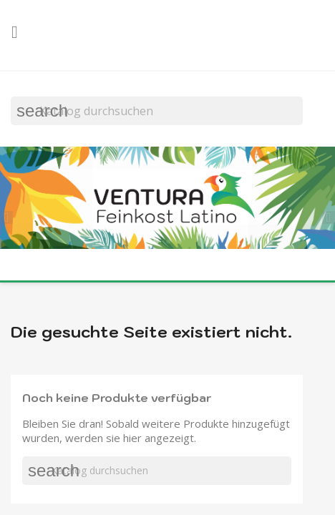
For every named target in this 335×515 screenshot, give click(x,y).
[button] (10, 216)
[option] (167, 199)
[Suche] (157, 111)
